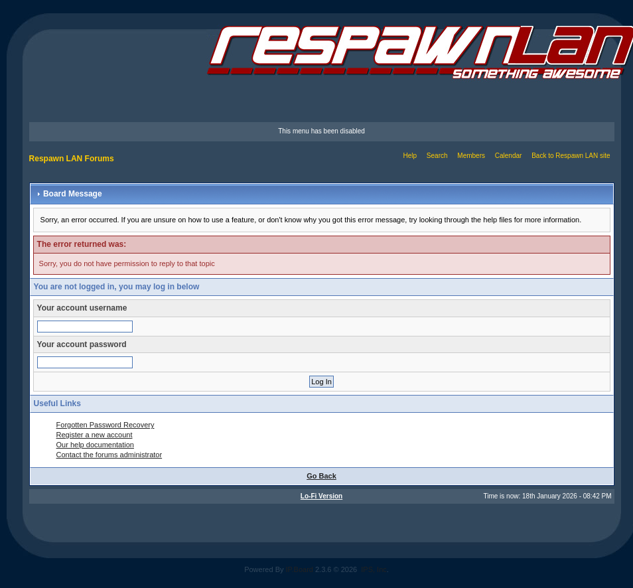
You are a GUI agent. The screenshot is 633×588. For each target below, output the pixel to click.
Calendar (508, 155)
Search (437, 155)
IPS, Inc (374, 569)
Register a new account (94, 435)
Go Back (321, 476)
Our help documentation (95, 445)
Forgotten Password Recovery (105, 425)
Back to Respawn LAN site (570, 155)
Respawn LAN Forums (71, 158)
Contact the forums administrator (109, 455)
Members (471, 155)
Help (410, 155)
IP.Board (299, 569)
